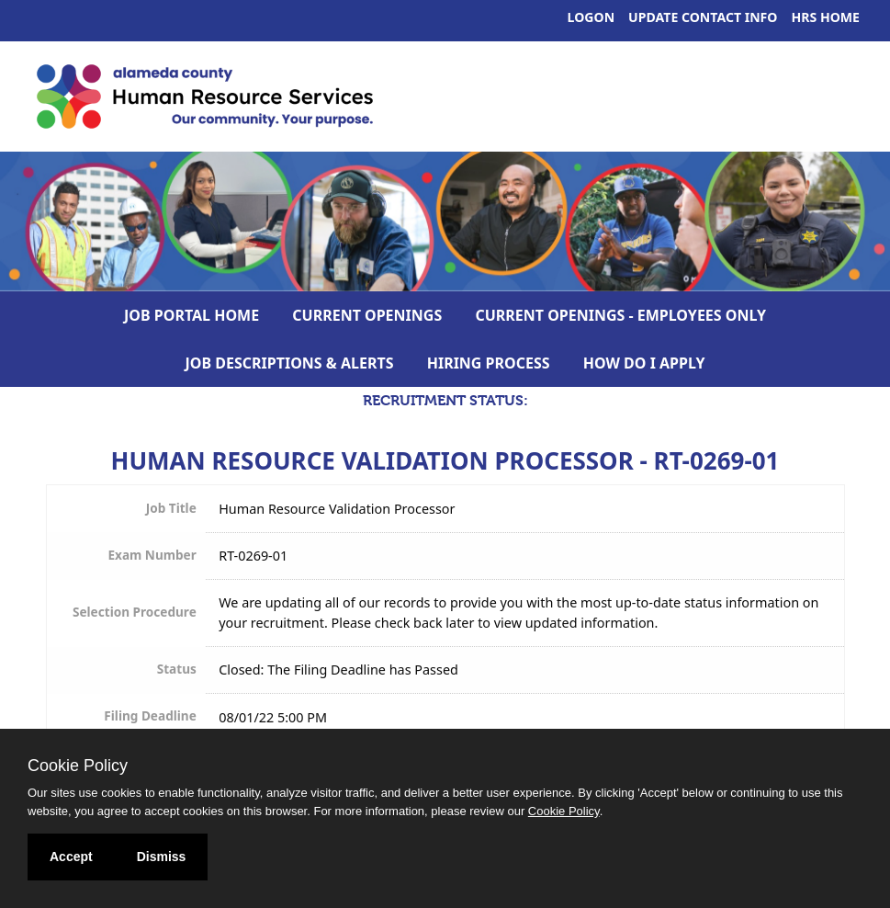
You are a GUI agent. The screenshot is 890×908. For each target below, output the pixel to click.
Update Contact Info (702, 17)
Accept (71, 856)
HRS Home (826, 17)
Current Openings (367, 315)
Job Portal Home (191, 315)
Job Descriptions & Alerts (290, 363)
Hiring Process (488, 363)
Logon (591, 17)
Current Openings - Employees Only (620, 315)
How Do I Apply (644, 363)
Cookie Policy (78, 765)
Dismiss (161, 856)
